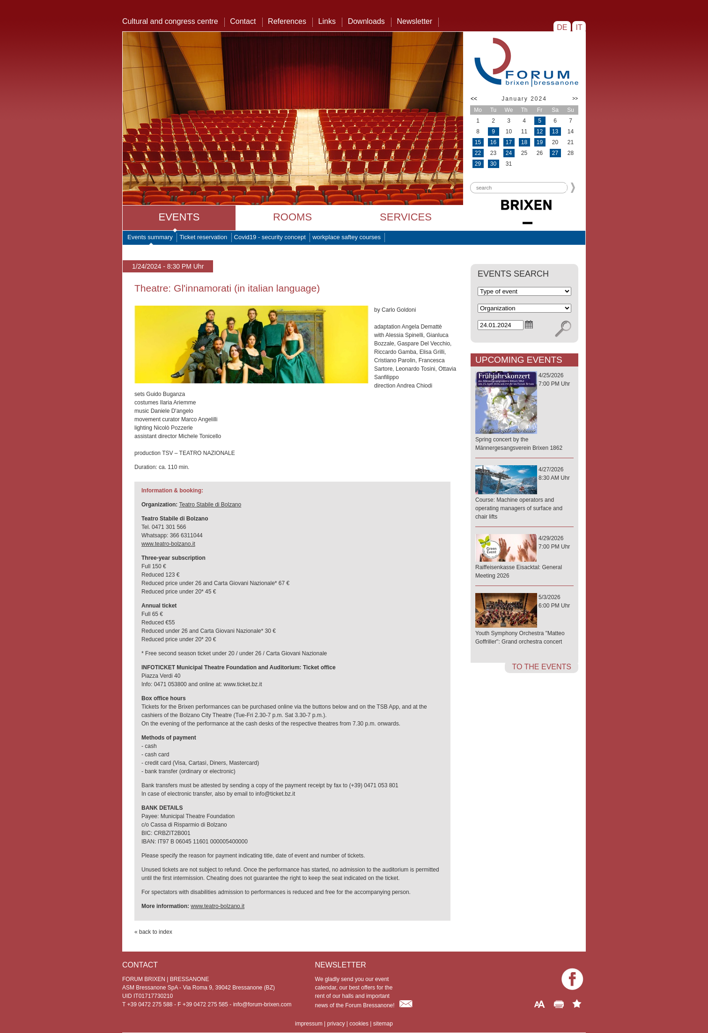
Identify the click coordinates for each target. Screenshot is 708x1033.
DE (562, 27)
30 (493, 164)
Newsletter (414, 21)
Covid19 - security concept (270, 237)
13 (555, 131)
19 (540, 142)
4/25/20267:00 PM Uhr (524, 412)
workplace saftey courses (346, 237)
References (287, 21)
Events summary (150, 237)
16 (493, 142)
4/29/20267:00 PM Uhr (524, 557)
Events (178, 217)
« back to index (153, 932)
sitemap (383, 1023)
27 (555, 153)
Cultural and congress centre (170, 21)
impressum (309, 1023)
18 (524, 142)
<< (474, 98)
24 (509, 153)
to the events (541, 667)
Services (406, 217)
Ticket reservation (203, 237)
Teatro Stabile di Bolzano (210, 504)
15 (478, 142)
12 (540, 131)
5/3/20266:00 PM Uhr (524, 620)
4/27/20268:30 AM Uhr (524, 493)
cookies (359, 1023)
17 (509, 142)
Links (327, 21)
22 (478, 153)
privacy (336, 1023)
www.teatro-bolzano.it (168, 544)
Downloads (366, 21)
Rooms (292, 217)
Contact (243, 21)
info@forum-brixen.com (262, 1004)
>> (575, 98)
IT (579, 27)
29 (478, 164)
